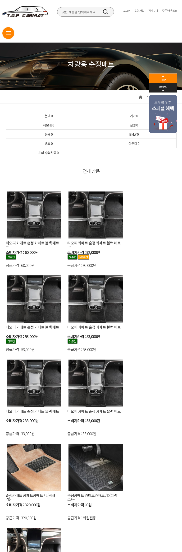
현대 (49, 115)
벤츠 (49, 143)
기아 (134, 115)
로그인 (126, 11)
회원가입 (139, 11)
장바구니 (153, 11)
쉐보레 (48, 125)
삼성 (134, 125)
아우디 (133, 143)
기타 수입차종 (48, 152)
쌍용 (49, 134)
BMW (134, 134)
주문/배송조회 (169, 11)
